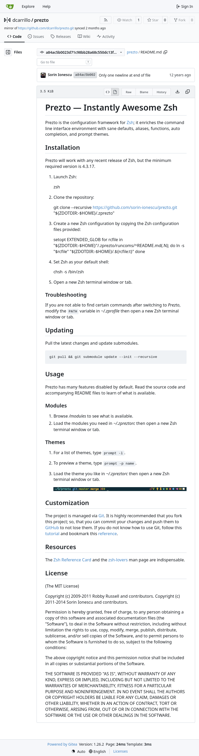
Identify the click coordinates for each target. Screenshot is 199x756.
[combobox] (64, 62)
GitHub (52, 527)
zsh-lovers (118, 560)
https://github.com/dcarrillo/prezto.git (46, 28)
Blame (144, 92)
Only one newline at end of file (125, 75)
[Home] (10, 6)
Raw (129, 92)
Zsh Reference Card (72, 560)
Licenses (120, 751)
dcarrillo (21, 20)
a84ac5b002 (85, 75)
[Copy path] (165, 52)
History (161, 92)
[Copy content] (187, 91)
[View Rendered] (115, 92)
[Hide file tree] (8, 52)
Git (101, 516)
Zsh (130, 122)
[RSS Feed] (106, 20)
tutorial (52, 533)
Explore (28, 6)
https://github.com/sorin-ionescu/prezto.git (135, 207)
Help (46, 6)
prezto (41, 20)
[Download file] (177, 91)
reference (107, 533)
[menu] (78, 751)
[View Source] (107, 92)
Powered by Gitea (62, 744)
